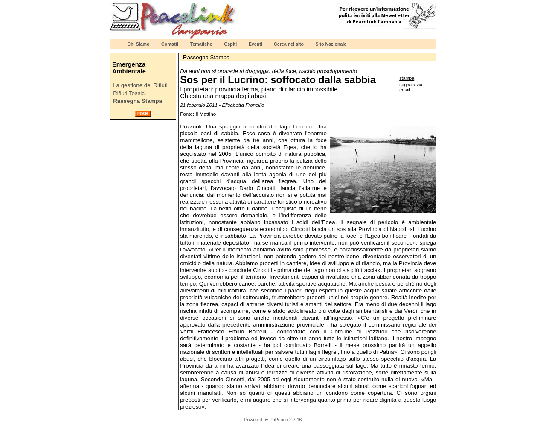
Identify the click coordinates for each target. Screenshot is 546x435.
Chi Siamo (139, 44)
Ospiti (230, 44)
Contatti (169, 44)
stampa (406, 78)
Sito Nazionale (330, 44)
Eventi (255, 44)
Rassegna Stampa (137, 101)
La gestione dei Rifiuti (140, 85)
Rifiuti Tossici (129, 93)
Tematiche (201, 44)
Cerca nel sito (289, 44)
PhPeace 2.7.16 (286, 419)
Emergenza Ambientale (129, 68)
